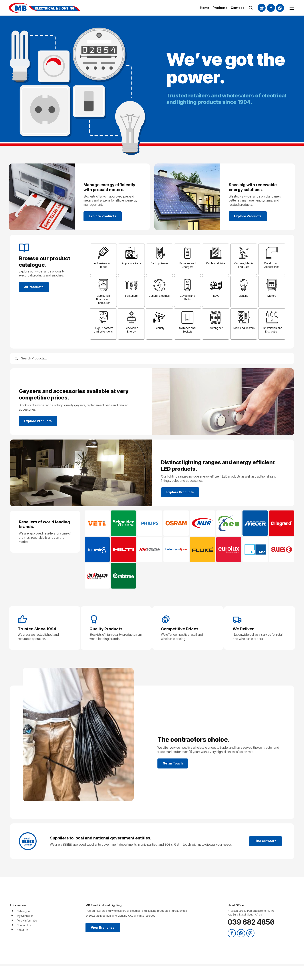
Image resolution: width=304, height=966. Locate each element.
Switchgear (216, 328)
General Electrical (159, 295)
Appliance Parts (131, 263)
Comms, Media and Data (243, 265)
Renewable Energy (131, 329)
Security (159, 328)
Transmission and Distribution (271, 329)
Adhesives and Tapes (103, 265)
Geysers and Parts (187, 297)
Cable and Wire (215, 263)
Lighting (243, 295)
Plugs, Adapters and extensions (103, 329)
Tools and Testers (243, 328)
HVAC (215, 295)
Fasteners (131, 295)
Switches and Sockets (187, 329)
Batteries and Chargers (187, 265)
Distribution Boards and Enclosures (103, 299)
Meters (271, 295)
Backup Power (159, 263)
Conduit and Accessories (271, 265)
